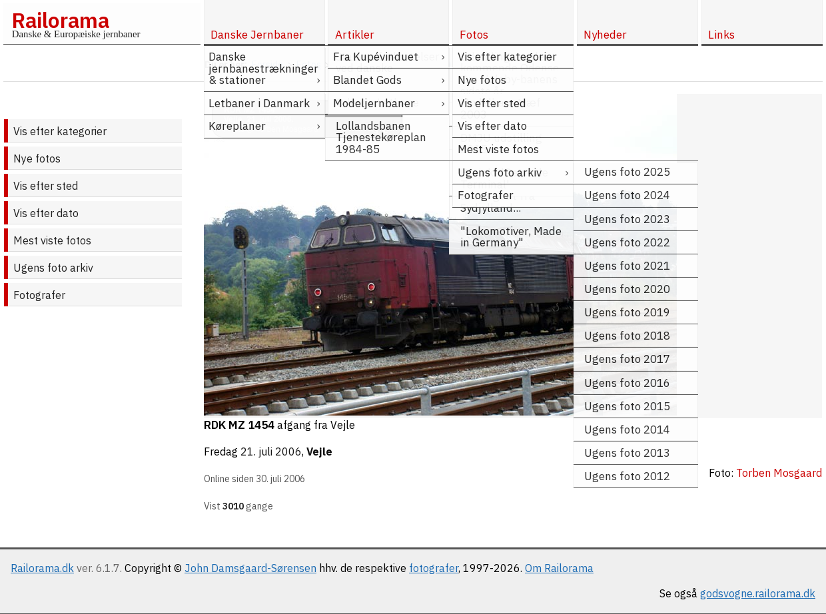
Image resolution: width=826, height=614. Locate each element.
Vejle (319, 451)
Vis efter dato (46, 213)
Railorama (60, 20)
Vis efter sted (45, 185)
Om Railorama (559, 568)
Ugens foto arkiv (53, 267)
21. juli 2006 (271, 451)
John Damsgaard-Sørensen (250, 568)
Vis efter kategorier (60, 131)
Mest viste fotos (52, 240)
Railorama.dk (42, 568)
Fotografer (39, 295)
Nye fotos (37, 158)
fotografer (433, 568)
